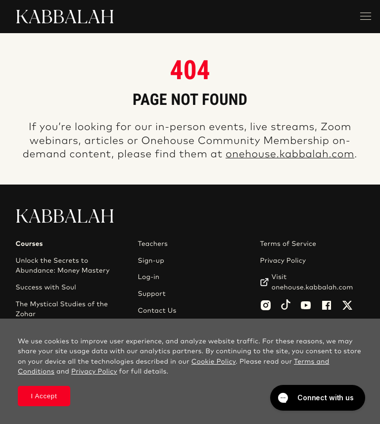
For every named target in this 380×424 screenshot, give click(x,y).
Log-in (148, 277)
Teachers (153, 243)
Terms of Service (288, 243)
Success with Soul (46, 287)
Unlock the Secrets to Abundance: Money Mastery (63, 265)
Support (151, 293)
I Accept (44, 396)
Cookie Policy (213, 361)
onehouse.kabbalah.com (290, 154)
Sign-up (151, 260)
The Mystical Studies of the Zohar (62, 309)
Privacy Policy (283, 260)
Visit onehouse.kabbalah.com (312, 282)
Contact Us (157, 310)
